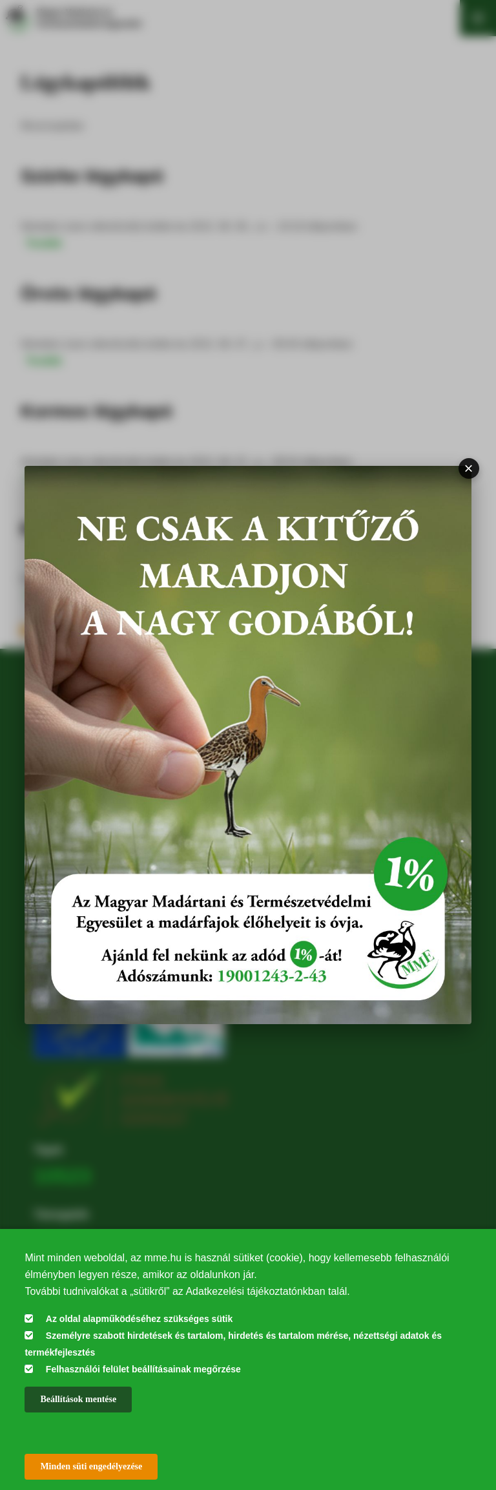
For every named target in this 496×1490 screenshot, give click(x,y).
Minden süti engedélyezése (91, 1466)
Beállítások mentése (78, 1399)
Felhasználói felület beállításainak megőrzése (143, 1369)
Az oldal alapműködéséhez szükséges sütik (139, 1319)
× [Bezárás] (468, 468)
